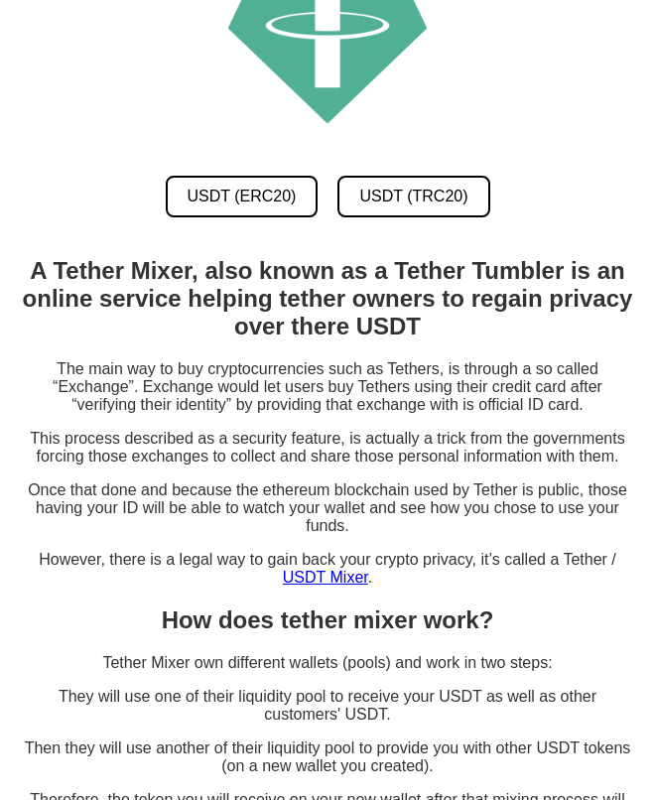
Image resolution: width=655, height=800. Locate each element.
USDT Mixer (325, 577)
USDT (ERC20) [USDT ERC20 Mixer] (242, 196)
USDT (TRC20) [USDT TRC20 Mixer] (413, 196)
